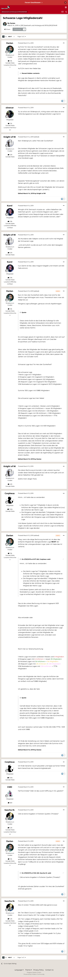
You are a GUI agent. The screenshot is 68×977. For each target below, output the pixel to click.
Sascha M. (10, 810)
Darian (12, 23)
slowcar (10, 108)
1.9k (10, 61)
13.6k (9, 509)
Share (7, 29)
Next (10, 36)
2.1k (10, 123)
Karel (9, 206)
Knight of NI (10, 137)
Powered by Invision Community (34, 974)
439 (10, 155)
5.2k (10, 828)
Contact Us (49, 970)
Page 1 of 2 (22, 36)
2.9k (10, 221)
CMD (9, 787)
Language (19, 970)
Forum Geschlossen (33, 2)
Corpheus (10, 493)
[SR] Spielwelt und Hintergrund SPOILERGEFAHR (39, 25)
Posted (25, 43)
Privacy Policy (38, 970)
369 (10, 803)
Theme (28, 970)
